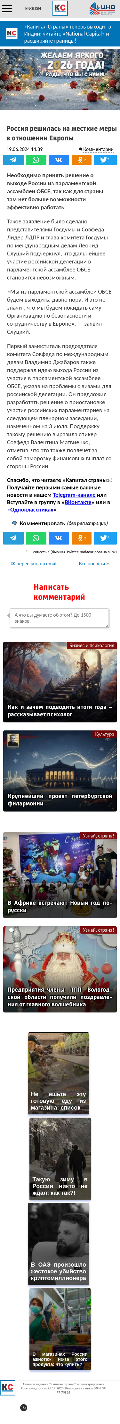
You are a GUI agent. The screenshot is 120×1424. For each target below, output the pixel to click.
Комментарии (98, 149)
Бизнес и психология (91, 645)
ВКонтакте (78, 502)
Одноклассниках (31, 509)
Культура (104, 734)
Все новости (92, 564)
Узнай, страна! (98, 836)
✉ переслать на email (34, 564)
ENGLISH (33, 8)
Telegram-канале (74, 494)
